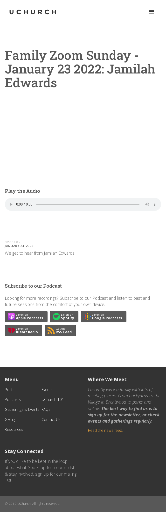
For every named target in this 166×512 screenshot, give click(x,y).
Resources (14, 429)
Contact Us (51, 419)
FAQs (46, 409)
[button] (151, 12)
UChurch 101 (53, 399)
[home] (40, 12)
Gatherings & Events (22, 409)
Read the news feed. (105, 430)
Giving (10, 419)
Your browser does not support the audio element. (83, 204)
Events (47, 389)
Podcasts (13, 399)
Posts (9, 389)
